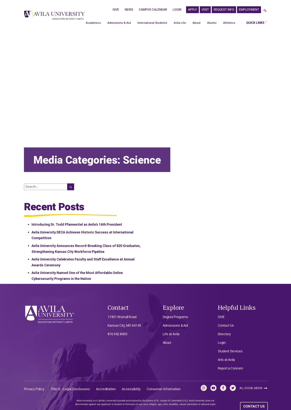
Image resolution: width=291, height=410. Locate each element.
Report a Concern (230, 368)
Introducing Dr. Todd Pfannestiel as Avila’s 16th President (77, 224)
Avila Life (180, 23)
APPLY (192, 9)
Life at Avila (171, 334)
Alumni (211, 23)
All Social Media (253, 388)
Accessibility (131, 389)
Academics (93, 23)
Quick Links (255, 23)
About (197, 23)
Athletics (229, 23)
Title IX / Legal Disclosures (70, 389)
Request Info (224, 9)
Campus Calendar (153, 9)
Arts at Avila (226, 359)
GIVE (116, 9)
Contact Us (226, 325)
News (129, 9)
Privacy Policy (34, 389)
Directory (224, 334)
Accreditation (106, 389)
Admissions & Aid (119, 23)
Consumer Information (164, 389)
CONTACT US (254, 406)
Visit (205, 9)
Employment (249, 9)
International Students (152, 23)
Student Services (230, 351)
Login (177, 9)
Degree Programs (175, 317)
